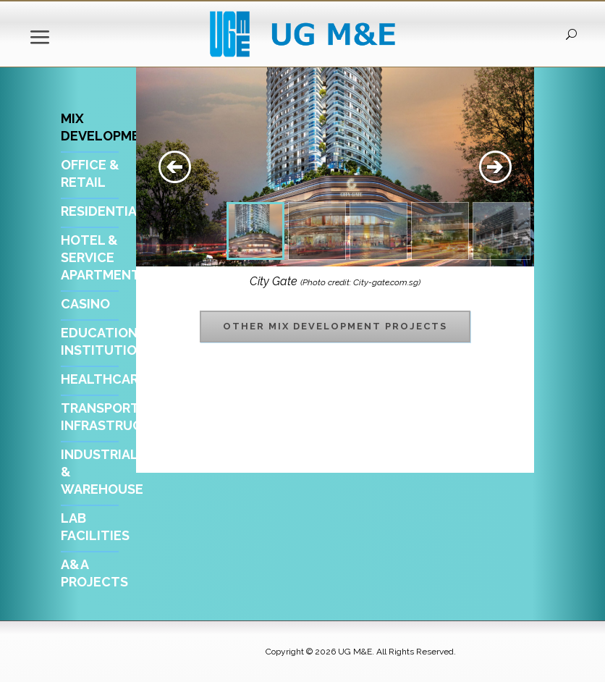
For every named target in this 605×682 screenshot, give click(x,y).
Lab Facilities (95, 526)
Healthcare (103, 379)
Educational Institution (107, 341)
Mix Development (109, 127)
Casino (85, 303)
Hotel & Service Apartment (100, 257)
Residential (103, 211)
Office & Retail (90, 173)
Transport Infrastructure (119, 416)
